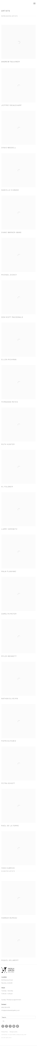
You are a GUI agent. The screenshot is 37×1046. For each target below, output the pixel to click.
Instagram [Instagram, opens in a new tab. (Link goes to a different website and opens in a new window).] (2, 1026)
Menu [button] (34, 3)
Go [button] (3, 1021)
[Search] (18, 1017)
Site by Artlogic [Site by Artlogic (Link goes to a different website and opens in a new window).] (6, 1037)
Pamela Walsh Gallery (15, 3)
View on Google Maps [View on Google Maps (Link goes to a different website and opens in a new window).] (10, 1026)
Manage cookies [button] (13, 1031)
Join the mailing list (13, 1026)
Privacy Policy (4, 1031)
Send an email (17, 1026)
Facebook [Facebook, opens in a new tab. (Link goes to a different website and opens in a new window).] (6, 1026)
